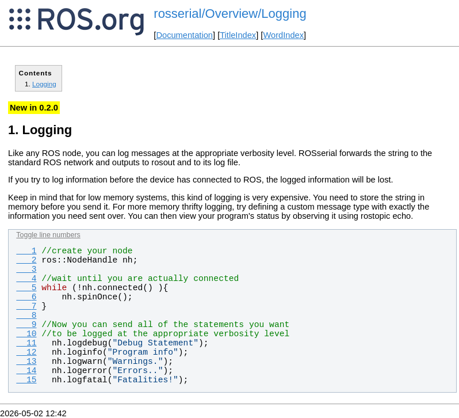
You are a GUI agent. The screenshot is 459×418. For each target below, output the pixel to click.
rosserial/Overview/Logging (230, 13)
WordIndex (283, 35)
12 (26, 352)
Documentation (184, 35)
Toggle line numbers (48, 235)
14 (26, 370)
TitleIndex (238, 35)
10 (26, 334)
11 (26, 343)
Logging (44, 84)
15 (26, 380)
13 (26, 361)
